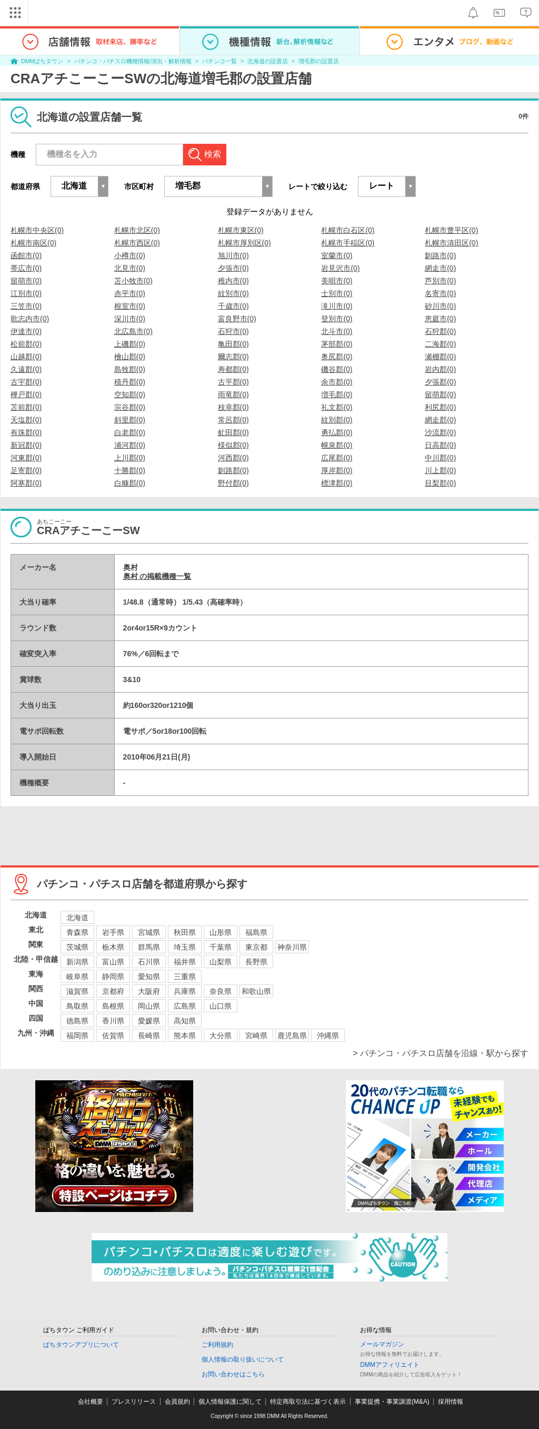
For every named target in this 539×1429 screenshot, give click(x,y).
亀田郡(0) (233, 344)
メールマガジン (382, 1344)
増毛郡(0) (336, 394)
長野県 (256, 962)
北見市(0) (129, 268)
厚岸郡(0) (336, 470)
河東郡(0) (26, 457)
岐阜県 (77, 976)
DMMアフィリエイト (390, 1364)
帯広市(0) (26, 268)
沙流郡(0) (440, 432)
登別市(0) (336, 318)
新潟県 (77, 962)
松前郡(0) (26, 344)
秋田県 (185, 932)
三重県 (185, 976)
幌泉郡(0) (336, 445)
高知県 (185, 1021)
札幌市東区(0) (241, 230)
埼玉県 (185, 947)
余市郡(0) (336, 382)
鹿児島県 (292, 1035)
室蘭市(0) (336, 255)
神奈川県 (292, 947)
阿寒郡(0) (26, 483)
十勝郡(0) (129, 470)
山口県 (220, 1006)
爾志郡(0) (233, 356)
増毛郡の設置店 (318, 61)
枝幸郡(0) (233, 407)
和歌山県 (256, 991)
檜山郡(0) (129, 356)
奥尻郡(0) (336, 356)
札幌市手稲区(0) (347, 243)
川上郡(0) (440, 470)
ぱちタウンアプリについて (81, 1344)
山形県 (220, 932)
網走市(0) (440, 268)
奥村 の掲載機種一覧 (157, 576)
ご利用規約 (217, 1344)
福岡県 (77, 1035)
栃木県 (113, 947)
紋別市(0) (233, 293)
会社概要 (90, 1401)
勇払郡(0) (336, 432)
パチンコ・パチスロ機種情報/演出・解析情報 (133, 61)
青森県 (77, 932)
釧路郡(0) (233, 470)
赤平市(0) (129, 293)
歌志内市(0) (30, 318)
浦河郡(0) (129, 445)
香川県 (113, 1021)
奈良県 (220, 991)
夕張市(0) (233, 268)
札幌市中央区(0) (37, 230)
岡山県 (149, 1006)
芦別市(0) (440, 280)
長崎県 (149, 1035)
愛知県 (149, 976)
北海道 (77, 917)
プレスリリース (134, 1401)
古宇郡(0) (26, 382)
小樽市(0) (129, 255)
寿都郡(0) (233, 369)
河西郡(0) (233, 457)
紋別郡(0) (336, 419)
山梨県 (220, 962)
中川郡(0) (440, 457)
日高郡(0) (440, 445)
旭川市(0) (233, 255)
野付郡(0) (233, 483)
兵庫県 (185, 991)
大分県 (220, 1035)
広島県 (185, 1006)
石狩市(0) (233, 331)
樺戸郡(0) (26, 394)
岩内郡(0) (440, 369)
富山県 (113, 962)
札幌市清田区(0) (451, 243)
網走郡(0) (440, 419)
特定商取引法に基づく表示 (308, 1401)
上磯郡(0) (129, 344)
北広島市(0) (133, 331)
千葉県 (220, 947)
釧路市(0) (440, 255)
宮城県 (149, 932)
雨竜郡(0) (233, 394)
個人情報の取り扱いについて (243, 1359)
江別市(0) (26, 293)
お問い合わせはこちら (233, 1374)
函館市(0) (26, 255)
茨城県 (77, 947)
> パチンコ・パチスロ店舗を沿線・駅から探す (440, 1053)
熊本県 (185, 1035)
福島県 (256, 932)
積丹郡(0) (129, 382)
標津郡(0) (336, 483)
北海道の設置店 (267, 61)
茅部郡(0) (336, 344)
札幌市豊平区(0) (451, 230)
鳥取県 (77, 1006)
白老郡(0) (129, 432)
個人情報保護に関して (230, 1401)
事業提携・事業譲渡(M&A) (392, 1401)
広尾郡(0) (336, 457)
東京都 (256, 947)
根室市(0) (129, 306)
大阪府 (149, 991)
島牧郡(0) (129, 369)
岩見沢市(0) (340, 268)
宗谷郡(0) (129, 407)
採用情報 (450, 1401)
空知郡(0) (129, 394)
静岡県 (113, 976)
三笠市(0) (26, 306)
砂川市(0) (440, 306)
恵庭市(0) (440, 318)
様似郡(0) (233, 445)
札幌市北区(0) (137, 230)
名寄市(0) (440, 293)
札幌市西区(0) (137, 243)
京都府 (113, 991)
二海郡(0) (440, 344)
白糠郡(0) (129, 483)
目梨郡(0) (440, 483)
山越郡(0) (26, 356)
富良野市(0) (237, 318)
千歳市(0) (233, 306)
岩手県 (113, 932)
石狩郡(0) (440, 331)
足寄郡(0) (26, 470)
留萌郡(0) (440, 394)
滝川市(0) (336, 306)
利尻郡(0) (440, 407)
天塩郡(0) (26, 419)
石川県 (149, 962)
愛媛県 (149, 1021)
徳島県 (77, 1021)
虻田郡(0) (233, 432)
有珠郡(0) (26, 432)
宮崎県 (256, 1035)
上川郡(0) (129, 457)
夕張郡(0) (440, 382)
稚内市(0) (233, 280)
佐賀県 (113, 1035)
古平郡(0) (233, 382)
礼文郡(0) (336, 407)
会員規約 (177, 1401)
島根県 (113, 1006)
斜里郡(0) (129, 419)
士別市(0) (336, 293)
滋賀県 (77, 991)
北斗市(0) (336, 331)
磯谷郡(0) (336, 369)
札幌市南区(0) (33, 243)
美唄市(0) (336, 280)
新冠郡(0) (26, 445)
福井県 (185, 962)
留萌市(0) (26, 280)
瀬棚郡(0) (440, 356)
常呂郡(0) (233, 419)
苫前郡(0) (26, 407)
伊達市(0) (26, 331)
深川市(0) (129, 318)
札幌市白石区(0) (347, 230)
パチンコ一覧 (219, 61)
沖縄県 (328, 1035)
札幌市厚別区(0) (244, 243)
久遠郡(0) (26, 369)
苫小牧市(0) (133, 280)
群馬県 (149, 947)
